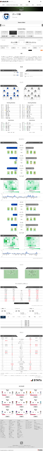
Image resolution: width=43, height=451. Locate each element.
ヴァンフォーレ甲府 (11, 430)
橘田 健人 (28, 111)
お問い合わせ (28, 445)
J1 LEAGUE (1, 420)
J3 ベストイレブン (28, 428)
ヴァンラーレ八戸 (11, 422)
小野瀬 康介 (8, 111)
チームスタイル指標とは (37, 427)
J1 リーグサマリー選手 (29, 422)
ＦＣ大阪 (18, 429)
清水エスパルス (2, 430)
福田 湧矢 (7, 126)
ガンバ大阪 (14, 42)
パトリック (7, 116)
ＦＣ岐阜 (18, 427)
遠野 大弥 (28, 116)
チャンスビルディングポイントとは (37, 305)
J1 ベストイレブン (28, 423)
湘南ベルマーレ (11, 429)
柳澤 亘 (7, 123)
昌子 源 (7, 106)
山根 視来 (28, 106)
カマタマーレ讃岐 (19, 432)
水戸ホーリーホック (2, 422)
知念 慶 (28, 115)
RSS (41, 50)
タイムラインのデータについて (37, 258)
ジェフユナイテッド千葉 (3, 424)
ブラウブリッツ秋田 (11, 424)
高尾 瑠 (7, 108)
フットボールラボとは (37, 423)
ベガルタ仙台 (10, 423)
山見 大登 (7, 130)
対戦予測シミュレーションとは (38, 428)
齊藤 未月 (7, 114)
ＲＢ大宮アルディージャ (12, 427)
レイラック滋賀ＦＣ (19, 428)
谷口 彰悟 (28, 108)
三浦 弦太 (7, 107)
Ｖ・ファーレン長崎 (2, 437)
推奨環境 (17, 445)
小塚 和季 (28, 126)
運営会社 (25, 445)
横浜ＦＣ (10, 428)
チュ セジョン (8, 125)
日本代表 (35, 422)
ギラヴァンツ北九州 (19, 435)
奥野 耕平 (7, 127)
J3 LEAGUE (18, 420)
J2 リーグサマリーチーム (29, 424)
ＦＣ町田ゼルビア (2, 427)
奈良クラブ (18, 430)
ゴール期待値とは (36, 429)
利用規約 (14, 445)
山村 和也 (28, 107)
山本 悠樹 (7, 115)
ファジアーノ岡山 (2, 435)
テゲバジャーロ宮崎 (11, 437)
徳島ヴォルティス (11, 434)
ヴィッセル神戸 (2, 434)
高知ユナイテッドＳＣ (20, 434)
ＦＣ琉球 (18, 437)
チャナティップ (29, 114)
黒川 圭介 (7, 110)
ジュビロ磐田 (10, 432)
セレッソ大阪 (2, 433)
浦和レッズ (1, 423)
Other (35, 420)
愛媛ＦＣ (18, 433)
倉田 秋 (7, 112)
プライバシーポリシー (21, 445)
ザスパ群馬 (18, 423)
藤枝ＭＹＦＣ (10, 433)
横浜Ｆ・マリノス (2, 429)
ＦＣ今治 (10, 435)
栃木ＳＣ (18, 422)
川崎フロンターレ (31, 42)
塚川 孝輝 (28, 123)
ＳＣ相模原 (18, 424)
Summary (27, 420)
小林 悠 (28, 130)
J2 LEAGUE (10, 420)
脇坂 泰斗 (28, 112)
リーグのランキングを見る (21, 303)
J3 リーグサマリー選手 (29, 427)
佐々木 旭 (28, 110)
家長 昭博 (28, 127)
